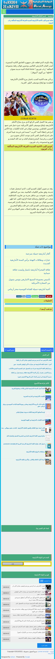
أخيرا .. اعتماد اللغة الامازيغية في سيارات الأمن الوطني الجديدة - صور (32, 364)
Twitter (28, 296)
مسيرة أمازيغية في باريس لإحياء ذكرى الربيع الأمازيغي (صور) (34, 377)
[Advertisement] (28, 43)
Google (27, 657)
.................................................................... (41, 362)
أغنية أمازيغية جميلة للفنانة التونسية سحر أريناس (29, 289)
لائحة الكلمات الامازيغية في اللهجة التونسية (33, 420)
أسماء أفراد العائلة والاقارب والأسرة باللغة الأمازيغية (30, 459)
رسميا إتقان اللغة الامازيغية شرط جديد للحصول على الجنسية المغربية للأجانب (30, 368)
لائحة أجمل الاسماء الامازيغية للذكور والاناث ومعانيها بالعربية (28, 388)
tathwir (13, 657)
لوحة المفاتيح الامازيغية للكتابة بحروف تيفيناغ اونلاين (30, 412)
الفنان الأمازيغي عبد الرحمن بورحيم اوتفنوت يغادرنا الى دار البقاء (34, 360)
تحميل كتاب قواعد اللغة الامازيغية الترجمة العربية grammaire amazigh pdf (24, 444)
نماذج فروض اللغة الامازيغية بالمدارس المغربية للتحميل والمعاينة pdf (26, 436)
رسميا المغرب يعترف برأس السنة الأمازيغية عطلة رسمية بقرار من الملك (31, 372)
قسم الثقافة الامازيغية (39, 16)
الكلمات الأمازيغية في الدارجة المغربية (34, 396)
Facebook (42, 296)
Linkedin (19, 296)
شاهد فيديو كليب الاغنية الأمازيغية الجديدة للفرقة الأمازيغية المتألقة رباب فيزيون (30, 22)
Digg (24, 296)
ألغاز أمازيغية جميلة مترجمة (38, 253)
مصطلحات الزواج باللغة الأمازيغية (35, 452)
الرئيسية (50, 16)
